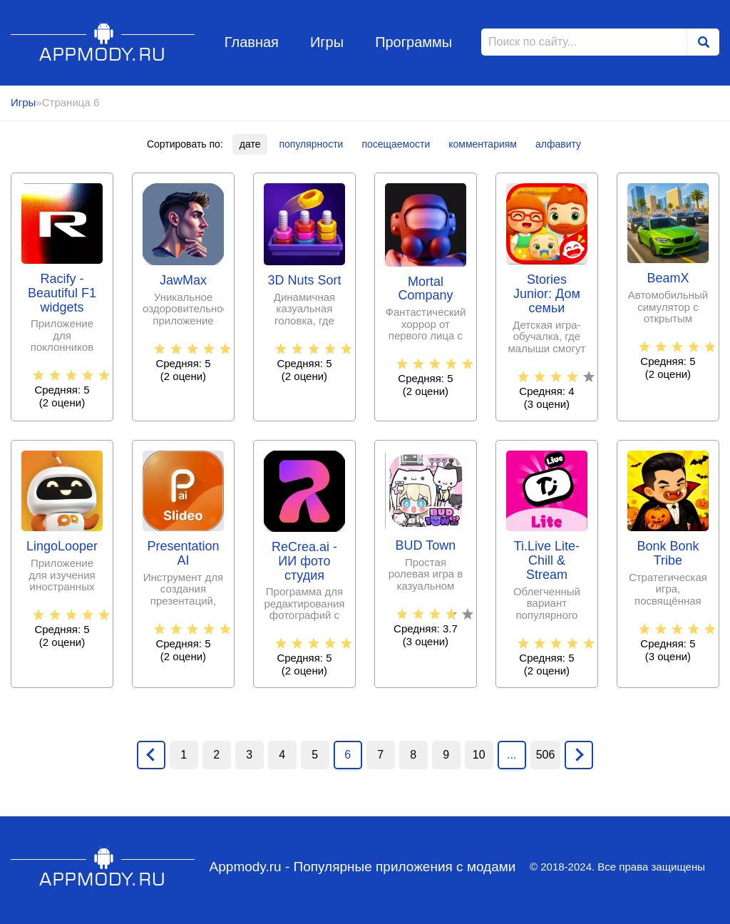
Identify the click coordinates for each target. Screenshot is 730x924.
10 (479, 755)
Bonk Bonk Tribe (668, 554)
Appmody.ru (103, 41)
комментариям (482, 144)
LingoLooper (62, 546)
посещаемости (395, 144)
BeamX (668, 278)
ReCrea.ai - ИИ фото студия (304, 561)
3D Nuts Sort (304, 280)
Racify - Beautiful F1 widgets (62, 293)
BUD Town (426, 546)
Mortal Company (425, 289)
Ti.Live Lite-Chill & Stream (547, 561)
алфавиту (558, 144)
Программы (413, 42)
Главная (252, 42)
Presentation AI (183, 554)
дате (250, 144)
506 (545, 755)
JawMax (183, 280)
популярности (311, 144)
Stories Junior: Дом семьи (546, 294)
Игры (327, 42)
